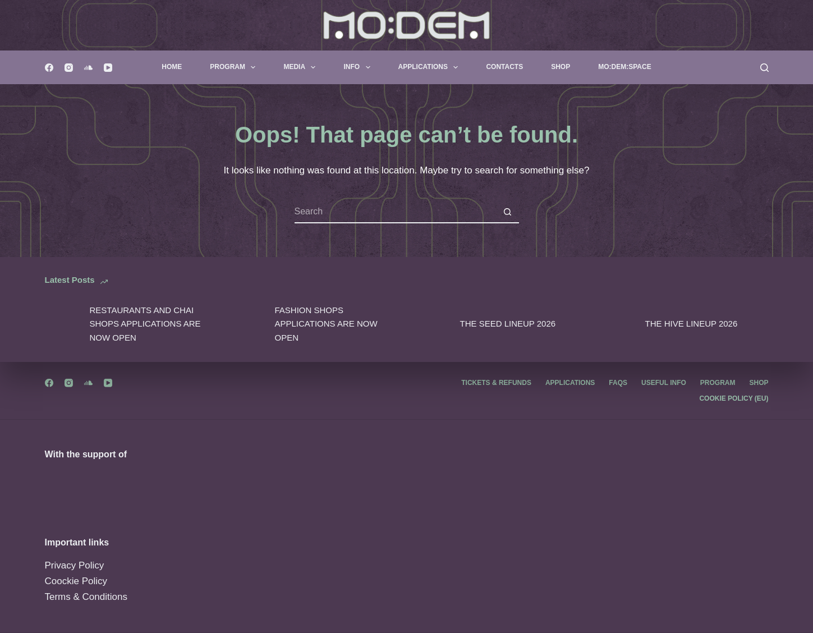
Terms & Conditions (86, 596)
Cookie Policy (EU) (733, 398)
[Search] (764, 67)
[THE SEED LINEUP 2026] (432, 324)
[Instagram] (69, 67)
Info (358, 67)
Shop (560, 67)
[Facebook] (49, 67)
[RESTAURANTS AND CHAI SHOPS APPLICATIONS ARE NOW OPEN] (62, 324)
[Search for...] (396, 212)
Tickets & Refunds (496, 383)
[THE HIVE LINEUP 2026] (617, 324)
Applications (430, 67)
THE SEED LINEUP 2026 (508, 323)
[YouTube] (108, 67)
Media (301, 67)
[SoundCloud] (88, 67)
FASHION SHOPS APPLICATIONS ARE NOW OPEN (326, 324)
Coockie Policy (76, 581)
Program (235, 67)
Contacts (504, 67)
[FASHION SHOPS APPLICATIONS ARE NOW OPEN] (247, 324)
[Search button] (508, 212)
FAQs (618, 383)
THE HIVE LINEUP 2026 (691, 323)
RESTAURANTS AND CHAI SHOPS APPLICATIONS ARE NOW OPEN (145, 324)
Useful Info (663, 383)
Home (172, 67)
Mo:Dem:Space (624, 67)
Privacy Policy (74, 565)
